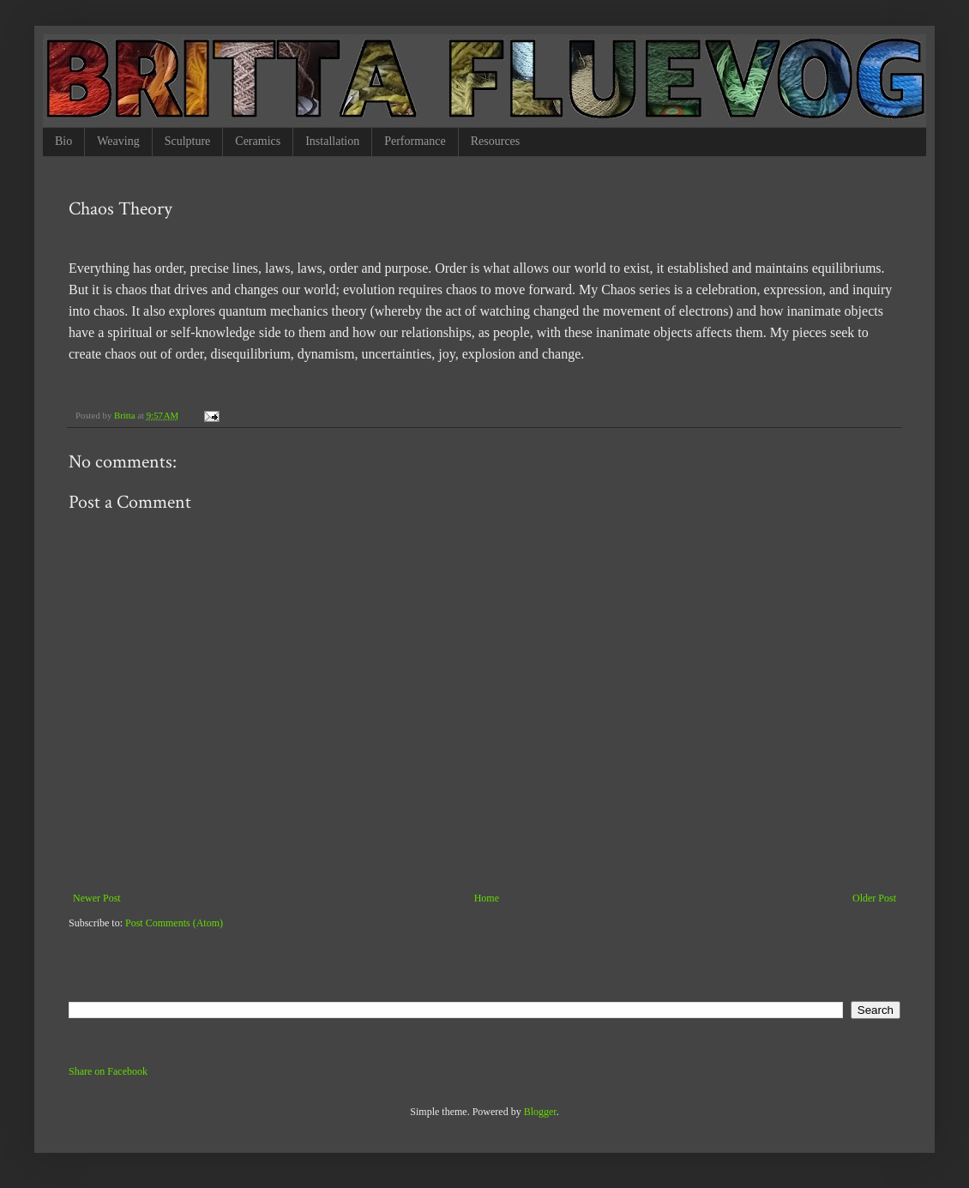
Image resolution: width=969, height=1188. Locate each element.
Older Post (874, 898)
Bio (63, 141)
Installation (332, 141)
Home (486, 898)
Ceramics (257, 141)
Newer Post (97, 898)
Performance (415, 141)
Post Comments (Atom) (174, 923)
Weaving (118, 141)
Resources (496, 141)
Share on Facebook (108, 1071)
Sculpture (188, 141)
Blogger (540, 1112)
